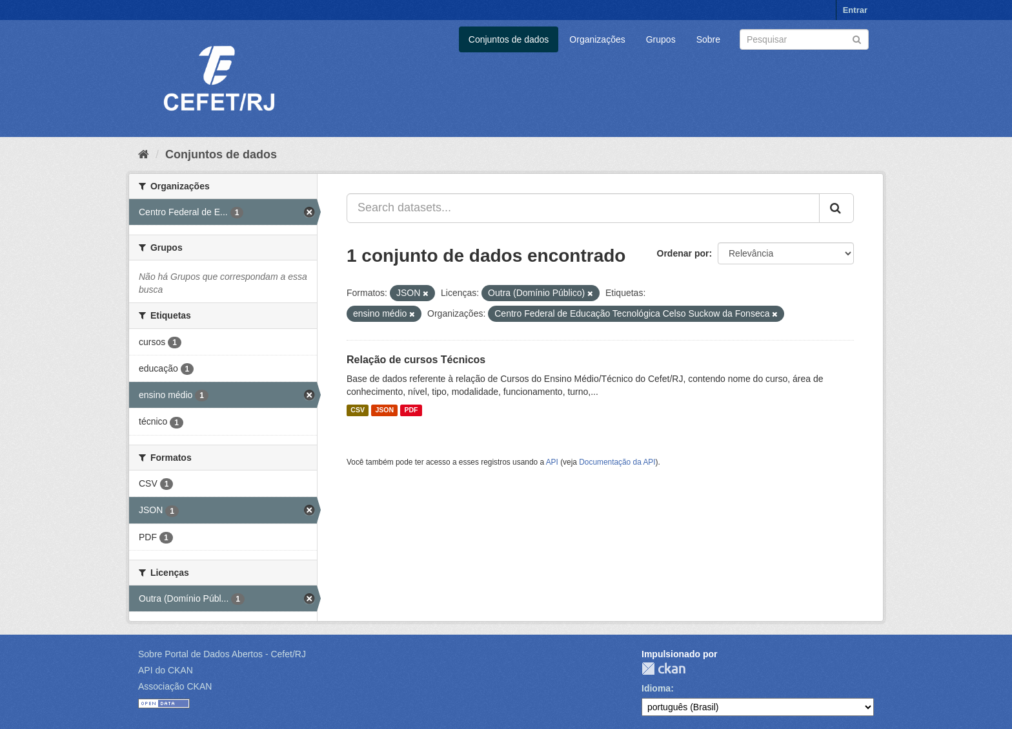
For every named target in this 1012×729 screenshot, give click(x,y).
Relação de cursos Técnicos (416, 359)
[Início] (143, 154)
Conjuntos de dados (509, 39)
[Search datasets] (804, 39)
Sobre (708, 39)
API (552, 462)
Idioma (656, 688)
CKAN (663, 668)
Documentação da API (617, 462)
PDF (411, 410)
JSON (384, 410)
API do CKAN (165, 670)
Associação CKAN (175, 686)
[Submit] (856, 38)
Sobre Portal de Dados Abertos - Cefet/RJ (222, 654)
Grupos (661, 39)
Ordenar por (683, 253)
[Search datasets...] (583, 208)
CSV (357, 410)
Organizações (597, 39)
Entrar (855, 10)
